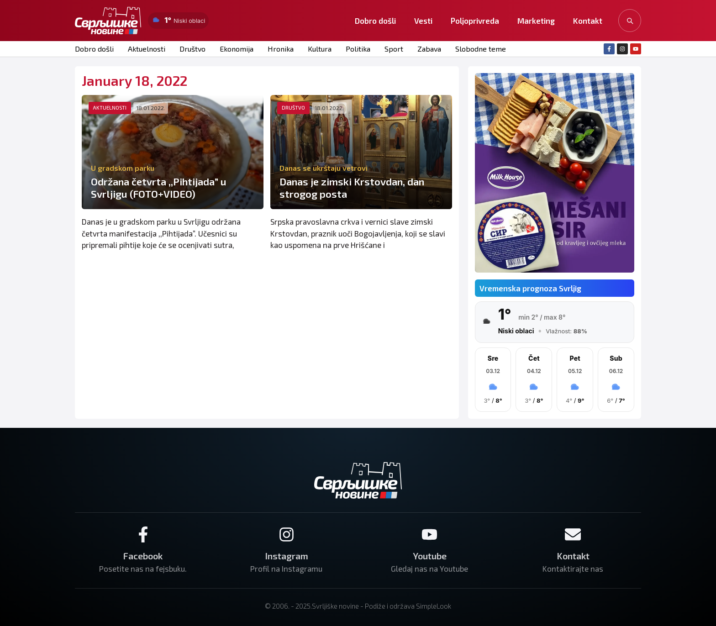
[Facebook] (143, 534)
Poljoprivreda (475, 20)
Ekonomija (236, 48)
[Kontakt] (573, 534)
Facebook (143, 555)
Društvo (192, 48)
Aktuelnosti (146, 48)
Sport (393, 48)
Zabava (429, 48)
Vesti (423, 20)
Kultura (320, 48)
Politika (358, 48)
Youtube (430, 555)
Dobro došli (375, 20)
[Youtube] (429, 534)
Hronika (281, 48)
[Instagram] (287, 534)
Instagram (286, 555)
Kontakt (587, 20)
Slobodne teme (480, 48)
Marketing (536, 20)
